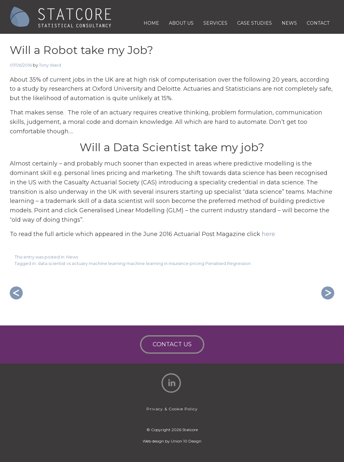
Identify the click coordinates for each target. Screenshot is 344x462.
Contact (318, 23)
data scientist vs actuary (63, 263)
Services (215, 23)
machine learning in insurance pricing (165, 263)
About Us (181, 23)
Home (151, 23)
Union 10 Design (186, 441)
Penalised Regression (228, 263)
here (268, 234)
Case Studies (254, 23)
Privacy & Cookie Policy (172, 408)
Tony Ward (50, 65)
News (289, 23)
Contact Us (172, 344)
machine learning (107, 263)
